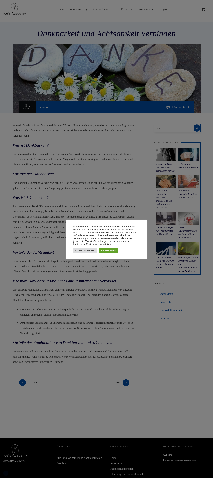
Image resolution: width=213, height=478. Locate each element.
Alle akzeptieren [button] (108, 250)
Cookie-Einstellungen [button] (85, 250)
